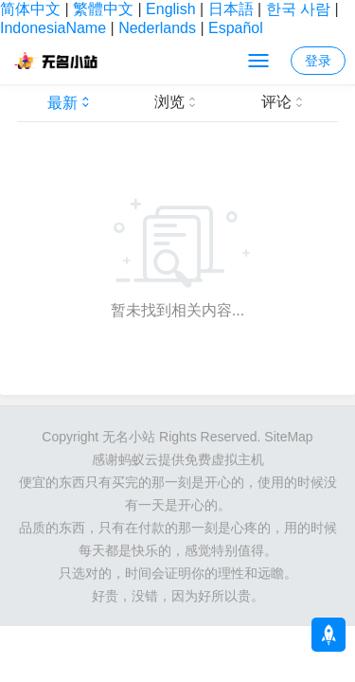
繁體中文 (103, 9)
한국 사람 (298, 9)
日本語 (231, 9)
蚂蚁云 (138, 459)
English (170, 9)
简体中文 (30, 9)
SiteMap (288, 436)
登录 (318, 60)
